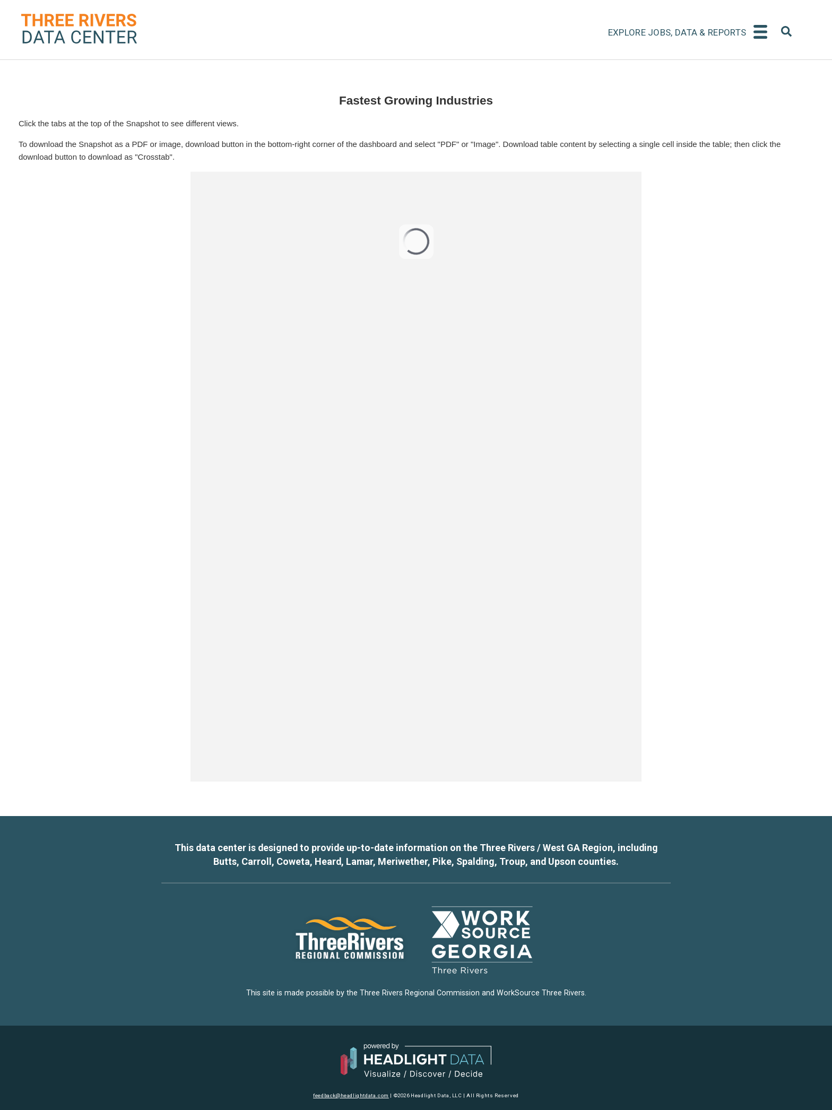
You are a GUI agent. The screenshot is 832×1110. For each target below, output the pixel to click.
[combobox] (786, 33)
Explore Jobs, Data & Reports (677, 32)
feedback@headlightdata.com (351, 1095)
